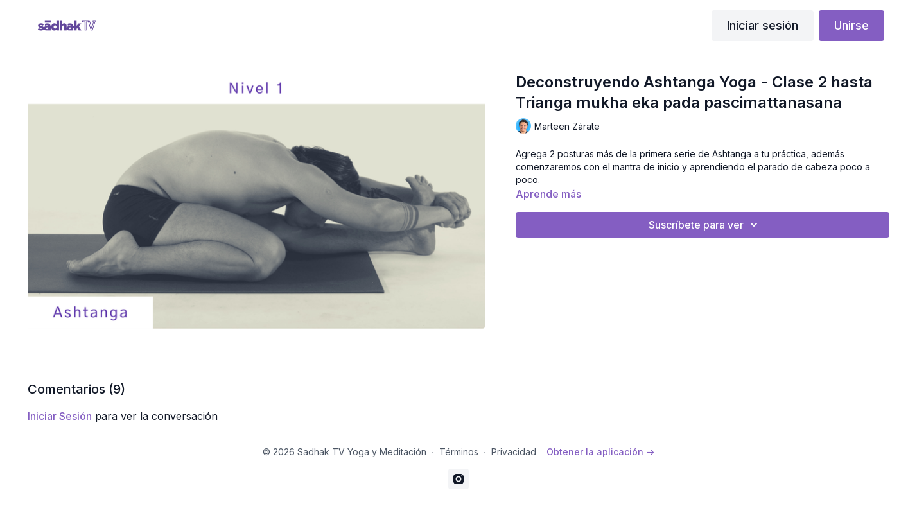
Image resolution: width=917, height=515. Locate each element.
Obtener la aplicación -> (600, 451)
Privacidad (513, 451)
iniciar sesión (60, 416)
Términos (458, 451)
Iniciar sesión (762, 25)
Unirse (851, 25)
